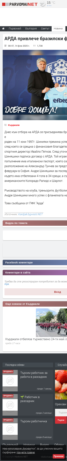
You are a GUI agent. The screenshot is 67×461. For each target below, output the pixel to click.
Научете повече (26, 452)
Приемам (58, 456)
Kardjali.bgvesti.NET (30, 214)
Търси (61, 420)
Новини (58, 28)
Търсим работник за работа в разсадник (34, 375)
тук (6, 284)
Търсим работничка (33, 421)
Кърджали (13, 125)
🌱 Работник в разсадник (30, 399)
